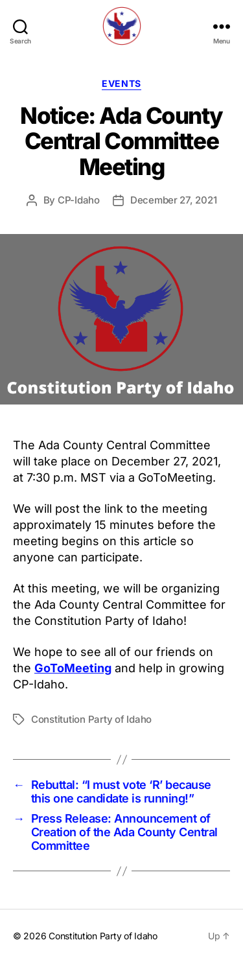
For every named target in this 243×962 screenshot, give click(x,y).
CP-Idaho (79, 200)
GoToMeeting (72, 668)
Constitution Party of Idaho (91, 719)
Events (121, 83)
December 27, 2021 (173, 200)
